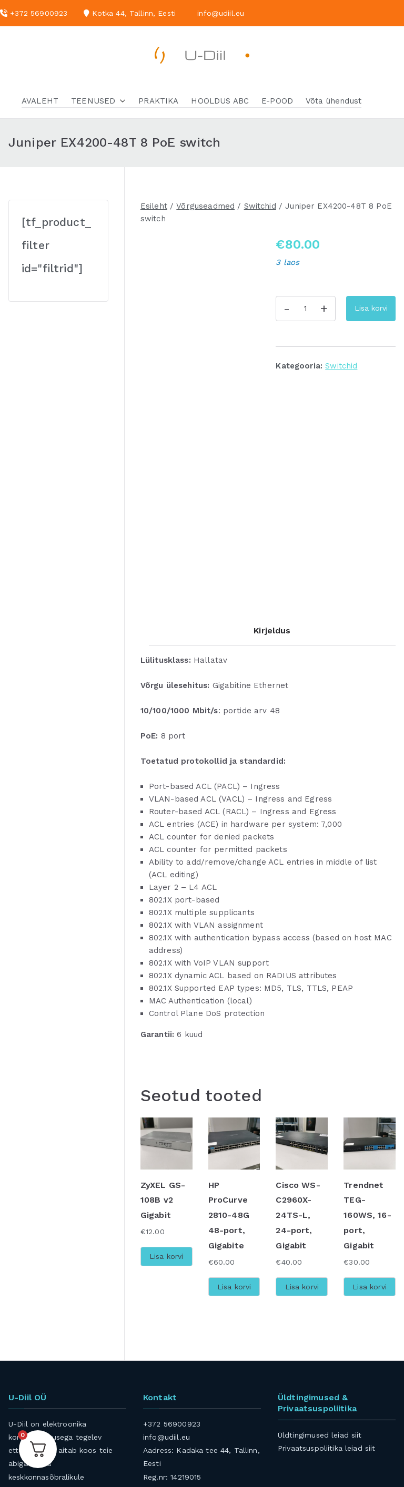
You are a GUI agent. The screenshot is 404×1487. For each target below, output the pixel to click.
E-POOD (277, 101)
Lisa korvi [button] (166, 1167)
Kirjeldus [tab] (272, 541)
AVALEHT (40, 101)
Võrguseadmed (205, 206)
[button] (120, 101)
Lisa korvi (371, 308)
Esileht (153, 206)
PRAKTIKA (158, 101)
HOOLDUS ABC (220, 101)
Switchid (260, 206)
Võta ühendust (333, 101)
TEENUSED (98, 101)
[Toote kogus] (306, 308)
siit (356, 1345)
